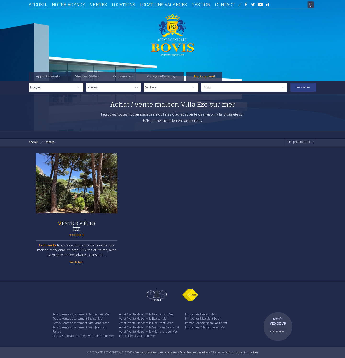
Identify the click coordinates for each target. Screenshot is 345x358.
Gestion (201, 4)
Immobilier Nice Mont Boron (203, 319)
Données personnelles (194, 352)
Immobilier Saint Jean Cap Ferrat (206, 323)
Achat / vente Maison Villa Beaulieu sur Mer (146, 314)
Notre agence (68, 4)
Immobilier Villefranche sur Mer (205, 327)
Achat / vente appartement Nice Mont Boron (81, 323)
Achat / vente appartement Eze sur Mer (78, 319)
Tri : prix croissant (299, 142)
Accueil (38, 4)
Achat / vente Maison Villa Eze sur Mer (143, 319)
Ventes (98, 4)
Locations (123, 4)
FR (310, 4)
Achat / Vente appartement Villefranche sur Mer (83, 336)
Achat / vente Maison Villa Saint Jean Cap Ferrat (149, 327)
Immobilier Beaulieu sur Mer (137, 336)
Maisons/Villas (87, 76)
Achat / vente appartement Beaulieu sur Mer (81, 314)
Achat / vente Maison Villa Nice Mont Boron (146, 323)
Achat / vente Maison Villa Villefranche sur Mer (148, 331)
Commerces (123, 76)
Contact (225, 4)
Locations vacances (163, 4)
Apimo (230, 352)
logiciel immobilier (246, 352)
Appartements (48, 76)
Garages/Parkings (162, 76)
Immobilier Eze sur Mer (200, 314)
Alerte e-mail (204, 76)
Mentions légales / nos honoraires (156, 352)
